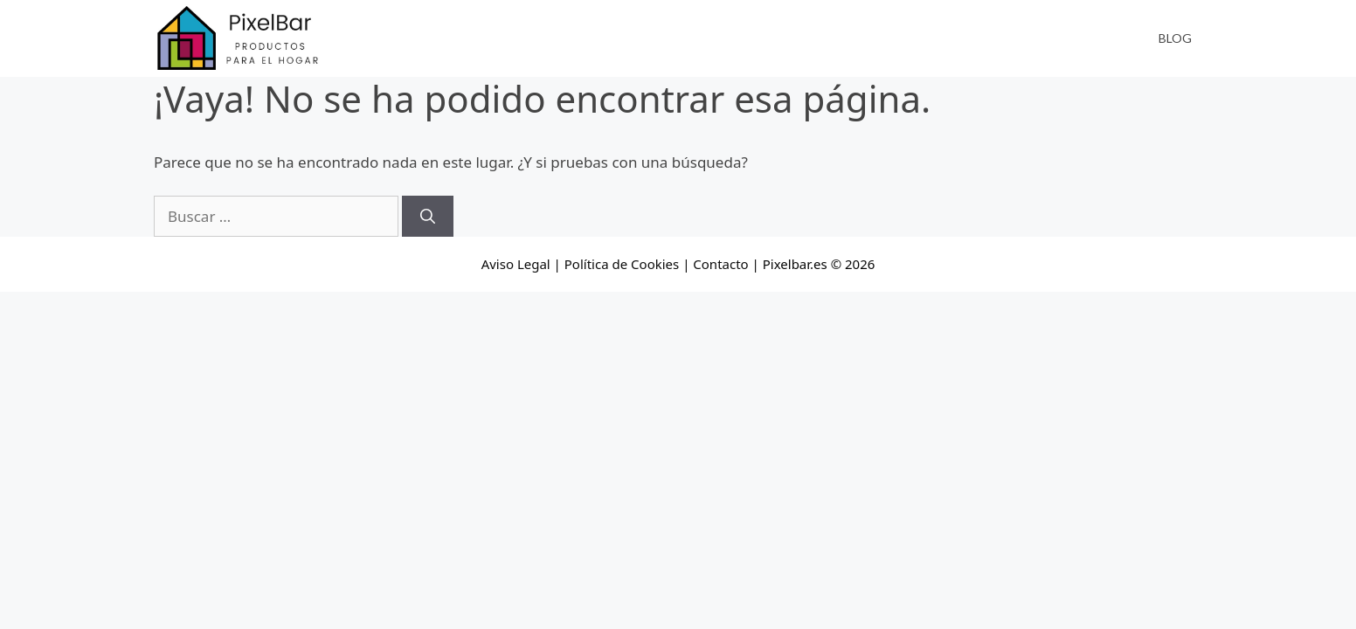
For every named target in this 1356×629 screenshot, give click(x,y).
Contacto (720, 264)
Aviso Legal (515, 264)
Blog (1175, 38)
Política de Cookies (621, 264)
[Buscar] (427, 217)
